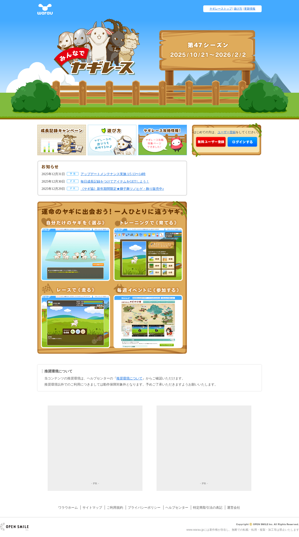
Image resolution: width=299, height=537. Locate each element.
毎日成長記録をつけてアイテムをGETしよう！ (115, 181)
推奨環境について (129, 378)
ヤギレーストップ (221, 8)
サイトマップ (92, 507)
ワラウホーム (68, 507)
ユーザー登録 (226, 132)
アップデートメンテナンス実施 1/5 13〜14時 (113, 174)
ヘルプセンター (176, 507)
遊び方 (238, 8)
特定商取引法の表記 (207, 507)
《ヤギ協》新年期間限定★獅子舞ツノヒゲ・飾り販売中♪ (122, 189)
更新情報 (249, 8)
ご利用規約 (115, 507)
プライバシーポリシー (144, 507)
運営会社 (233, 507)
